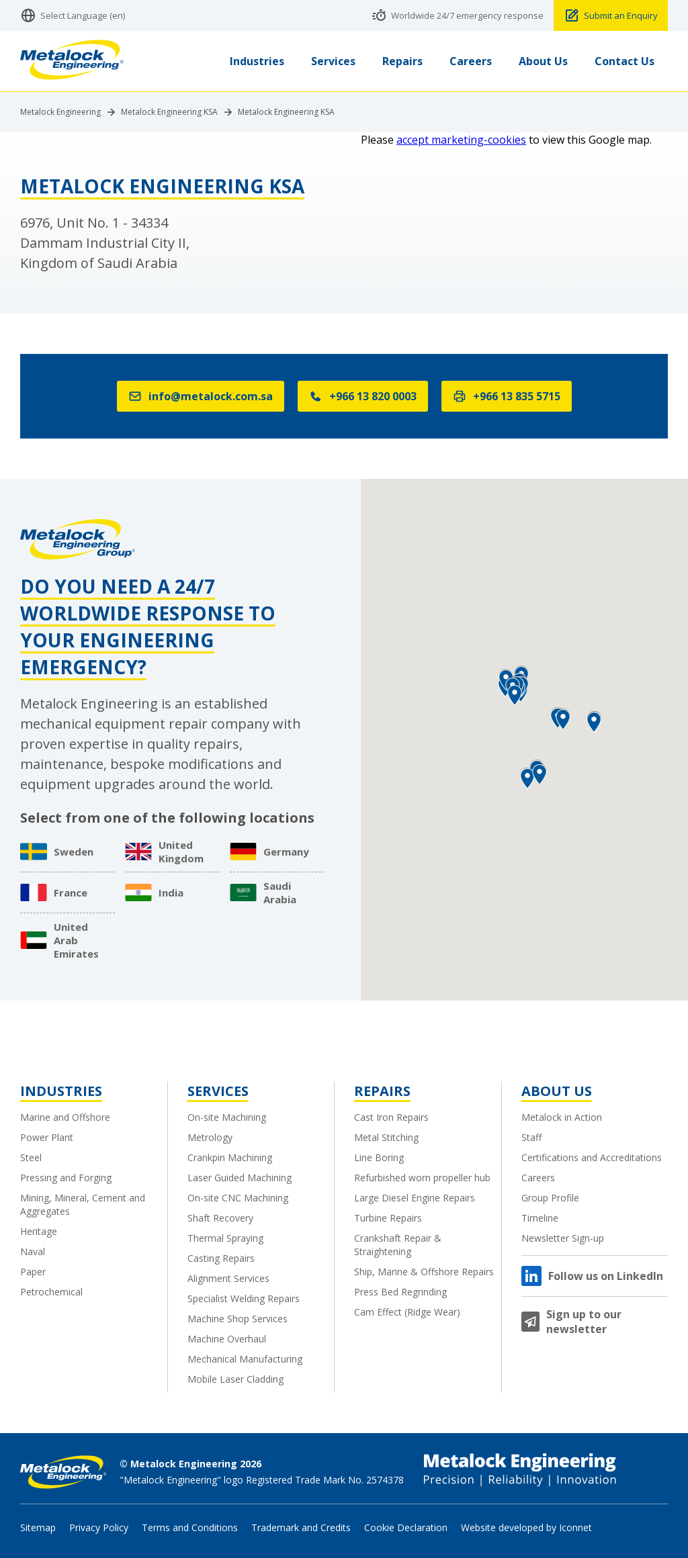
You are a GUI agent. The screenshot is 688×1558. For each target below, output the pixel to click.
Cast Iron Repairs (391, 1117)
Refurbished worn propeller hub (422, 1177)
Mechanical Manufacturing (244, 1359)
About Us (556, 1091)
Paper (33, 1271)
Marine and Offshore (65, 1117)
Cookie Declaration (405, 1527)
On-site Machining (226, 1117)
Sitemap (38, 1527)
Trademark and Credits (301, 1527)
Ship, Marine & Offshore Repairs (424, 1271)
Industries (61, 1091)
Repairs (382, 1091)
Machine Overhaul (226, 1338)
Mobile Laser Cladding (235, 1379)
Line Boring (379, 1157)
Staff (531, 1137)
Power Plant (46, 1137)
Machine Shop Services (237, 1318)
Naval (32, 1251)
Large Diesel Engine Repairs (414, 1197)
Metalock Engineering (60, 112)
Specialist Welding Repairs (243, 1298)
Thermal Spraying (225, 1238)
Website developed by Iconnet (526, 1527)
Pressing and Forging (66, 1177)
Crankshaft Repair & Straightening (397, 1245)
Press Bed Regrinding (400, 1291)
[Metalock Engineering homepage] (72, 61)
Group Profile (550, 1197)
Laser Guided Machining (239, 1177)
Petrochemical (51, 1291)
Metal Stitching (386, 1137)
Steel (31, 1157)
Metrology (209, 1137)
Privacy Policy (98, 1527)
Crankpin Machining (229, 1157)
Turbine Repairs (388, 1217)
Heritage (38, 1231)
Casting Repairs (221, 1258)
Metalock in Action (561, 1117)
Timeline (539, 1217)
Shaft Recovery (220, 1217)
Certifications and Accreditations (591, 1157)
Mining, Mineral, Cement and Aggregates (82, 1204)
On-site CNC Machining (237, 1197)
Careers (538, 1177)
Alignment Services (228, 1278)
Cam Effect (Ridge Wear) (407, 1311)
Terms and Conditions (190, 1527)
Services (218, 1091)
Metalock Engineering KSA (169, 112)
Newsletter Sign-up (562, 1238)
